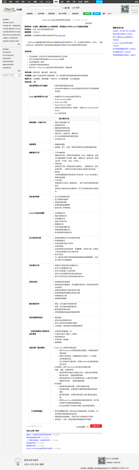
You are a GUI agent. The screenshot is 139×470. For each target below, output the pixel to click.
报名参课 (88, 23)
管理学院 (51, 13)
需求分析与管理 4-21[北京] (122, 34)
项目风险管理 (7, 68)
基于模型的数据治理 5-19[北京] (124, 49)
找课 (77, 8)
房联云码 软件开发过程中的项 (12, 35)
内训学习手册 (61, 35)
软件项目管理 (7, 52)
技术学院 (41, 13)
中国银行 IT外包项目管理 (10, 38)
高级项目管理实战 (8, 61)
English (109, 13)
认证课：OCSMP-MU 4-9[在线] (124, 31)
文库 (23, 2)
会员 (137, 2)
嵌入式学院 (63, 13)
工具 (74, 2)
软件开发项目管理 (8, 55)
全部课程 (29, 13)
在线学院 (75, 13)
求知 (10, 2)
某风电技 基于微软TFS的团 (11, 41)
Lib (29, 2)
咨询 (68, 2)
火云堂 (80, 2)
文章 (17, 2)
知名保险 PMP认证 (8, 22)
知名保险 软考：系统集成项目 (12, 25)
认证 (62, 2)
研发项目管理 (7, 58)
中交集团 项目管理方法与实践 (12, 32)
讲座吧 (86, 2)
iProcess (48, 2)
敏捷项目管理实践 (8, 64)
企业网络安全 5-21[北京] (122, 52)
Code (41, 2)
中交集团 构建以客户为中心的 (12, 28)
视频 (35, 2)
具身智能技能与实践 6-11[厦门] (124, 55)
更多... (19, 44)
